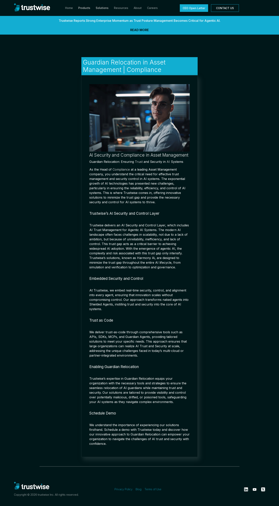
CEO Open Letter (194, 8)
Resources (121, 8)
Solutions (102, 8)
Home (69, 8)
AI (168, 162)
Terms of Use (153, 489)
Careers (152, 8)
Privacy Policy (124, 489)
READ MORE (139, 30)
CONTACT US (225, 8)
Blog (138, 489)
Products (84, 8)
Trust (139, 162)
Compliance (121, 169)
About (138, 8)
